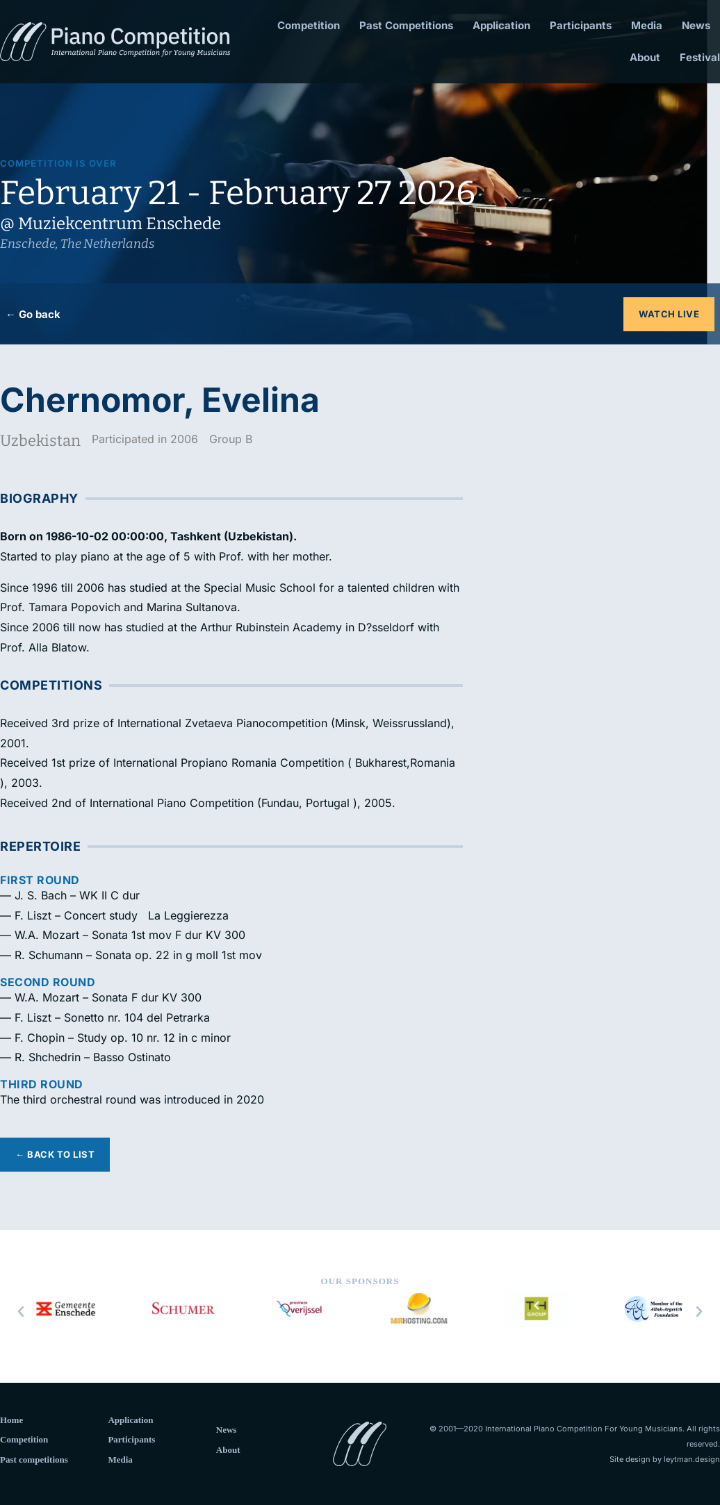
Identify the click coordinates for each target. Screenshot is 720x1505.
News (696, 25)
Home (11, 1420)
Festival (700, 57)
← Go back (33, 314)
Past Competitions (406, 25)
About (645, 57)
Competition (308, 25)
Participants (581, 25)
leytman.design (692, 1459)
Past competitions (34, 1459)
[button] (21, 1312)
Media (646, 25)
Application (501, 25)
